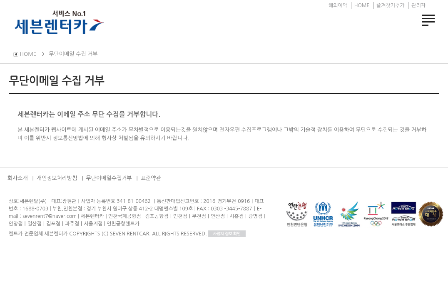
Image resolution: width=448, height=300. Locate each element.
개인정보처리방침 (57, 178)
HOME (362, 5)
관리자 (418, 5)
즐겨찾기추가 (390, 5)
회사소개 (17, 178)
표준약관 (151, 178)
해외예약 (338, 5)
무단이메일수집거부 (109, 178)
